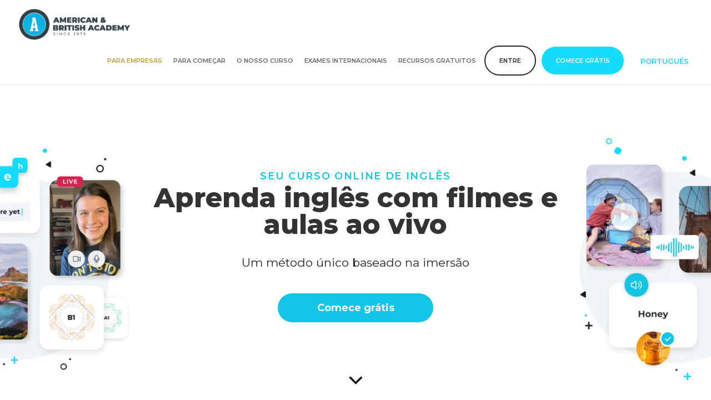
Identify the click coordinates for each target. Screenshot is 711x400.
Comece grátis (582, 60)
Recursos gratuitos (437, 60)
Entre (510, 60)
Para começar (199, 60)
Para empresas (134, 60)
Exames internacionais (345, 60)
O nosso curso (265, 60)
